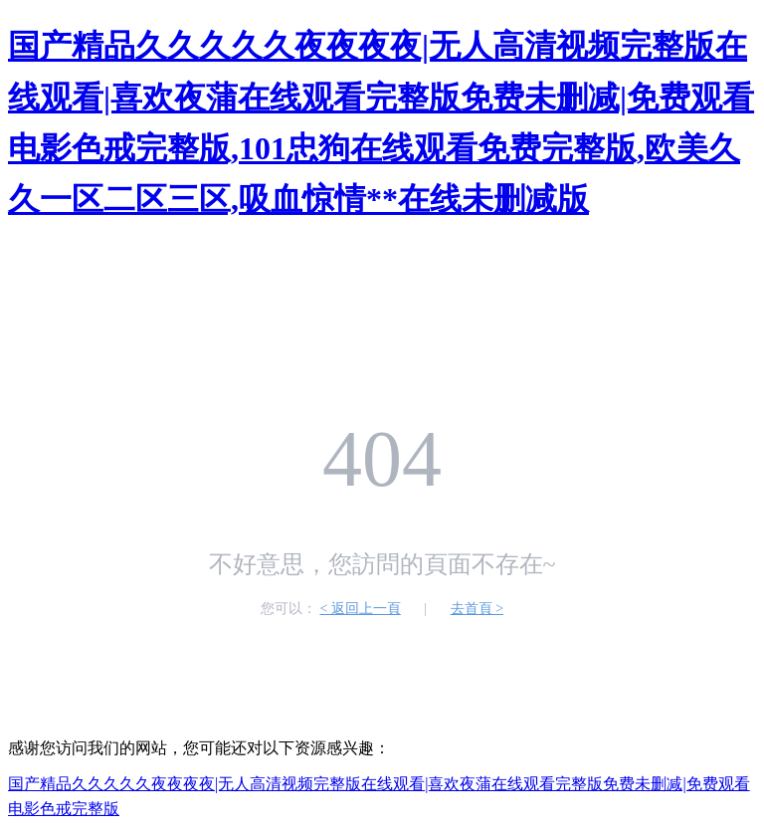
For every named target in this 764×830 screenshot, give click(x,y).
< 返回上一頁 (359, 608)
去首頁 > (477, 608)
